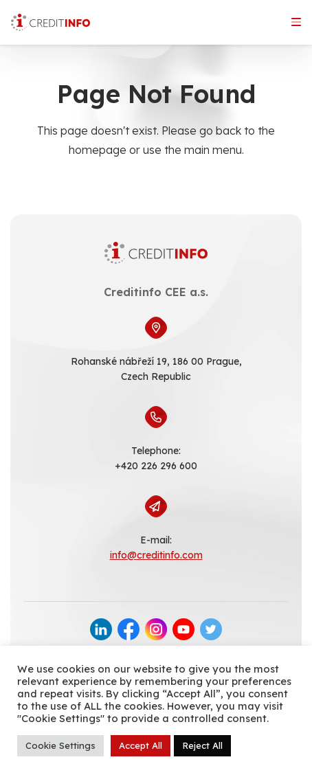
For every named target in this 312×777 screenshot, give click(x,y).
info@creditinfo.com (156, 555)
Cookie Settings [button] (60, 745)
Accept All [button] (140, 745)
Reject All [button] (202, 745)
